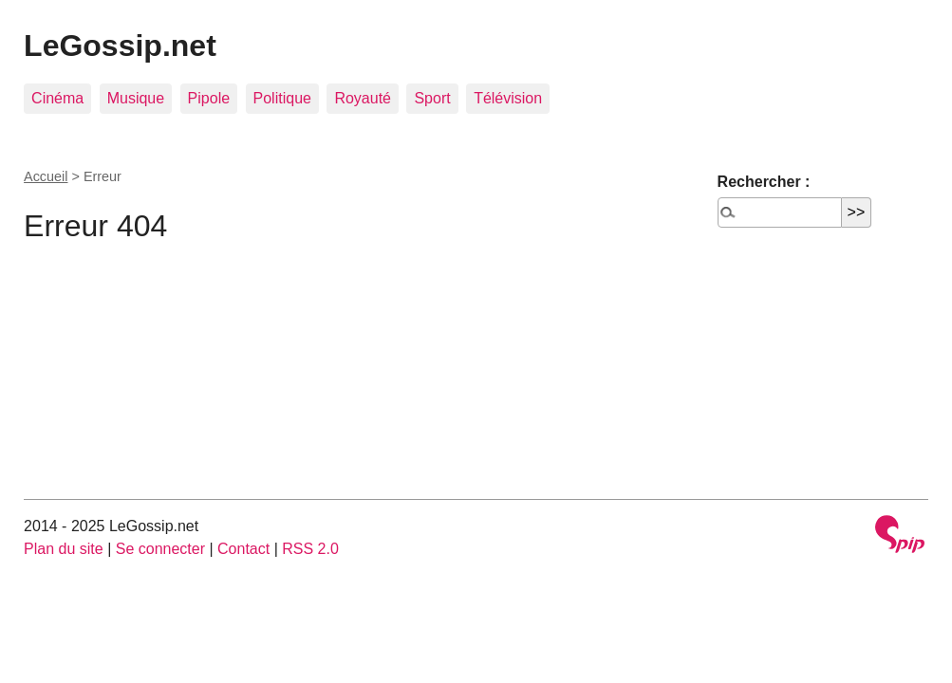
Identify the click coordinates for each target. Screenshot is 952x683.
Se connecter (160, 549)
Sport (432, 98)
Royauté (362, 98)
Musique (135, 98)
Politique (282, 98)
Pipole (209, 98)
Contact (243, 549)
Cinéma (57, 98)
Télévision (508, 98)
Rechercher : (764, 182)
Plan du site (63, 549)
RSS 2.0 (310, 549)
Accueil (45, 176)
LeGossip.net (120, 45)
